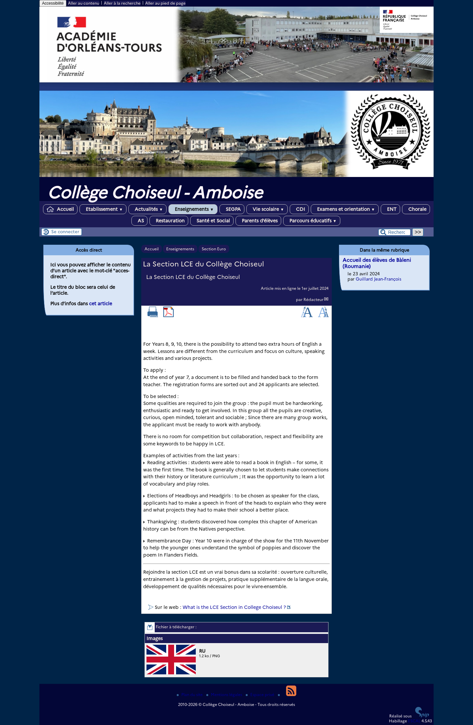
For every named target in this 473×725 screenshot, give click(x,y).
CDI (299, 209)
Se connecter (65, 231)
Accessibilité (53, 3)
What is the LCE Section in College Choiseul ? (234, 607)
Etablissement (103, 209)
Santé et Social (212, 220)
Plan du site (190, 694)
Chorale (416, 209)
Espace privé (260, 694)
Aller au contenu (83, 3)
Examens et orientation (344, 209)
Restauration (169, 220)
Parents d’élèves (258, 220)
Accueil (60, 209)
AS (139, 220)
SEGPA (232, 209)
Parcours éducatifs (312, 220)
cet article (100, 304)
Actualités (147, 209)
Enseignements (193, 209)
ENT (390, 209)
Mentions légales (224, 694)
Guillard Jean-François (378, 279)
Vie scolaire (267, 209)
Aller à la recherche (122, 3)
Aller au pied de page (165, 3)
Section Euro (214, 248)
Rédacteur (314, 299)
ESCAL (414, 720)
